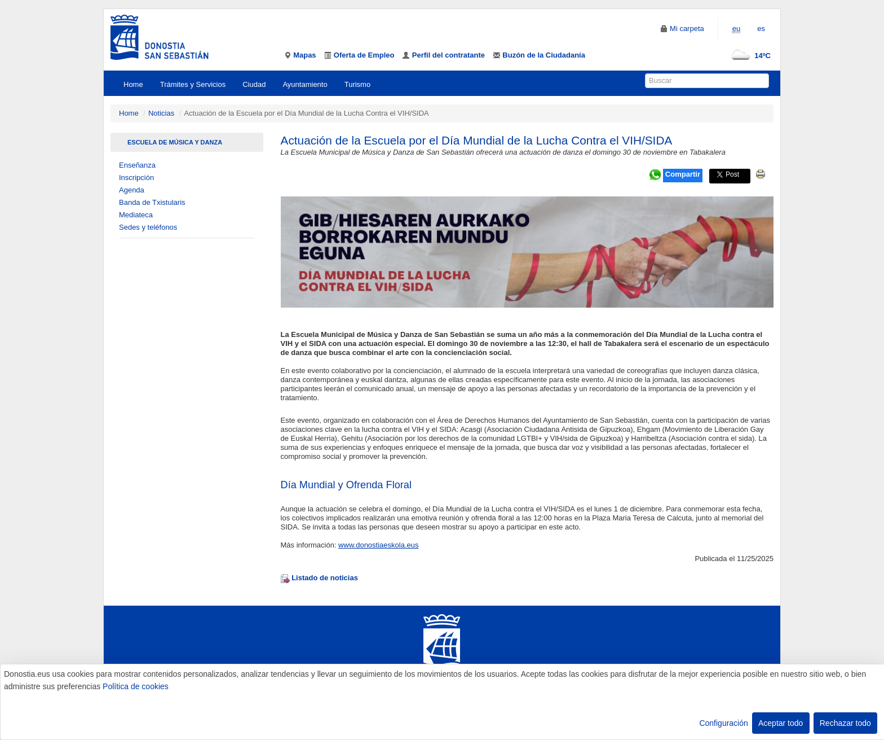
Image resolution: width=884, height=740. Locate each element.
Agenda (131, 190)
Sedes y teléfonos (148, 227)
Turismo (357, 84)
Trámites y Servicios (193, 84)
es (761, 28)
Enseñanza (137, 165)
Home (133, 84)
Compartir (682, 174)
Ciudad (254, 84)
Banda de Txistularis (152, 202)
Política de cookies (136, 686)
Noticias (161, 113)
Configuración (723, 723)
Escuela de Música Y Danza (174, 142)
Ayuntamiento (304, 84)
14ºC (748, 55)
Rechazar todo (845, 723)
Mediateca (136, 215)
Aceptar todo (780, 723)
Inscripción (136, 177)
